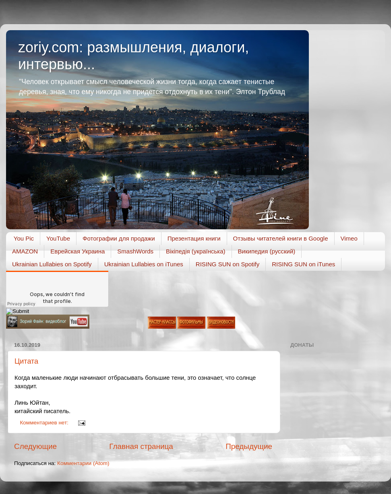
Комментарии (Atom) (83, 463)
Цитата (26, 361)
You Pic (24, 238)
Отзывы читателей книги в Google (280, 238)
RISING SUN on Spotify (227, 264)
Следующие (35, 446)
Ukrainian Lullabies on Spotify (52, 264)
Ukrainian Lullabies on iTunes (143, 264)
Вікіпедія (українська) (195, 251)
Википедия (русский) (267, 251)
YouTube (58, 238)
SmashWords (135, 251)
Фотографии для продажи (119, 238)
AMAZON (25, 251)
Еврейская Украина (77, 251)
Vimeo (349, 238)
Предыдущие (248, 446)
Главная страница (141, 446)
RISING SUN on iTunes (303, 264)
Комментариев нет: (45, 423)
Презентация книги (194, 238)
